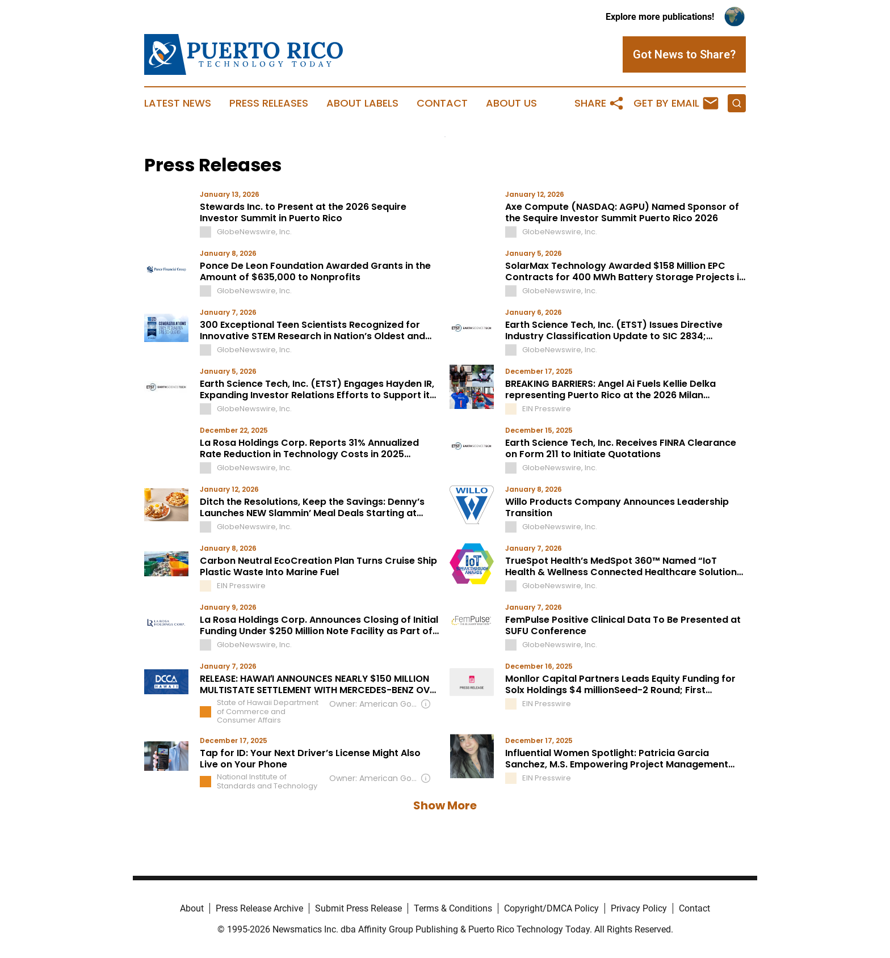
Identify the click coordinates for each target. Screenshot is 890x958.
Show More (445, 805)
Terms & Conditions (453, 908)
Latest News (177, 103)
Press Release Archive (259, 908)
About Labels (362, 103)
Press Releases (268, 103)
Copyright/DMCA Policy (551, 908)
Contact (442, 103)
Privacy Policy (639, 908)
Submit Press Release (358, 908)
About (192, 908)
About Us (511, 103)
